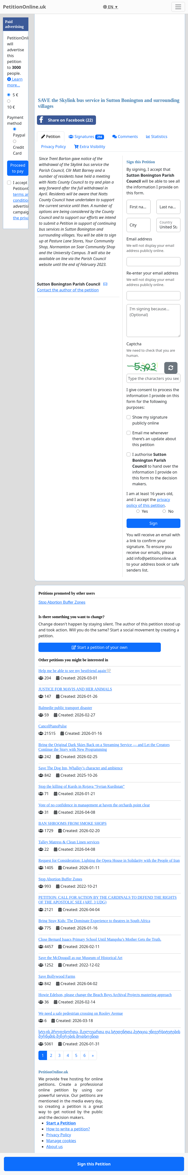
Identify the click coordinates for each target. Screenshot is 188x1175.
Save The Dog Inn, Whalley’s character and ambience (80, 768)
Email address (139, 239)
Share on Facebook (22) (65, 120)
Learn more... (15, 82)
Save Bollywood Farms (56, 976)
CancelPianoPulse (52, 726)
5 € (15, 95)
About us (54, 1146)
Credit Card (18, 150)
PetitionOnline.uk (24, 6)
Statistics (156, 136)
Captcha (134, 344)
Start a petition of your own (99, 647)
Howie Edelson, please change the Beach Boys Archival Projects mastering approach (105, 995)
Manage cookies (61, 1140)
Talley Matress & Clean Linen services (68, 842)
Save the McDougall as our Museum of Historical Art (80, 958)
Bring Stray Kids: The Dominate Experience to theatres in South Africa (94, 921)
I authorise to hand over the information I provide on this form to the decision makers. (155, 469)
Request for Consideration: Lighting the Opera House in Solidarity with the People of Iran (109, 860)
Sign (153, 523)
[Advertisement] (109, 56)
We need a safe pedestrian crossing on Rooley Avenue (80, 1013)
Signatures (86, 136)
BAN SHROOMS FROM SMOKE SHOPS (72, 823)
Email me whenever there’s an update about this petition (154, 438)
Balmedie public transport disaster (65, 708)
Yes (145, 511)
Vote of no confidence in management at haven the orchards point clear (94, 805)
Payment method (15, 120)
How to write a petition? (68, 1129)
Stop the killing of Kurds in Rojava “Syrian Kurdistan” (81, 786)
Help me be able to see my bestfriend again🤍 (74, 671)
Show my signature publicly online (150, 420)
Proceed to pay (17, 168)
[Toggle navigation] (178, 7)
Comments (125, 136)
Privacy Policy (53, 146)
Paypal (19, 135)
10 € (11, 107)
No (171, 511)
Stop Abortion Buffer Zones (61, 602)
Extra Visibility (89, 146)
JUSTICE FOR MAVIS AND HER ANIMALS (75, 689)
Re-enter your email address (152, 273)
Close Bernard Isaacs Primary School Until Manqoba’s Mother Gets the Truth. (99, 939)
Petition (50, 136)
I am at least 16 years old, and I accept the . (150, 499)
